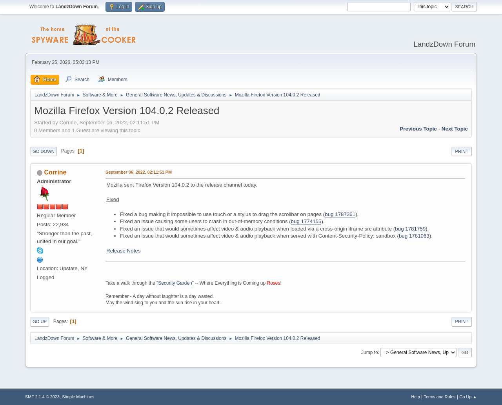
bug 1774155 (306, 221)
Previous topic (418, 129)
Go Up (40, 321)
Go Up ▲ (468, 396)
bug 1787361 (340, 214)
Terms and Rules (440, 396)
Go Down (44, 151)
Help (415, 396)
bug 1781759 (410, 229)
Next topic (455, 129)
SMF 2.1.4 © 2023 (42, 396)
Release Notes (123, 251)
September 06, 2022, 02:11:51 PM (138, 172)
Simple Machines (78, 396)
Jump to (369, 352)
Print (461, 151)
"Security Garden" (175, 283)
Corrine (55, 172)
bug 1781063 (414, 236)
